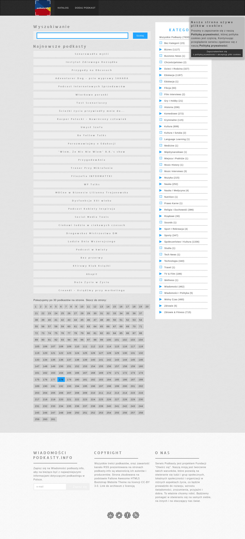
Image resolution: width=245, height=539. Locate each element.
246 (45, 412)
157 (117, 366)
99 (101, 339)
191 (53, 386)
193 (69, 386)
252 (93, 412)
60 (69, 326)
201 (133, 386)
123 (69, 353)
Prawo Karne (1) (173, 203)
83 (108, 333)
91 (49, 339)
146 (141, 359)
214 (125, 392)
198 (109, 386)
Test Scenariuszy (92, 102)
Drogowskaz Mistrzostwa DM (92, 233)
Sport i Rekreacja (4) (176, 229)
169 (101, 372)
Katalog (63, 8)
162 (45, 372)
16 (121, 306)
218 (45, 399)
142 (109, 359)
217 (37, 399)
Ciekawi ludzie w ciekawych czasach (92, 225)
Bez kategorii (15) (174, 43)
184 (109, 379)
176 (45, 379)
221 (69, 399)
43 (69, 319)
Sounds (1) (170, 222)
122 (61, 353)
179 (69, 379)
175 (37, 379)
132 (141, 353)
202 (141, 386)
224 (93, 399)
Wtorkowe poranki (92, 94)
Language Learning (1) (177, 139)
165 (69, 372)
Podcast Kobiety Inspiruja (92, 208)
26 (69, 313)
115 (117, 346)
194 (77, 386)
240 (109, 406)
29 (88, 313)
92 (56, 339)
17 (127, 306)
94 (69, 339)
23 (49, 313)
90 (43, 339)
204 (45, 392)
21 (36, 313)
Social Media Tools (92, 217)
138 (77, 359)
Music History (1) (173, 165)
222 (77, 399)
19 (140, 306)
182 (93, 379)
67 (114, 326)
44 (75, 319)
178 (61, 379)
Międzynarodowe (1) (175, 152)
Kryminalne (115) (174, 120)
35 (127, 313)
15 (114, 306)
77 (69, 333)
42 (62, 319)
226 (109, 399)
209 (85, 392)
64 (95, 326)
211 (101, 392)
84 (114, 333)
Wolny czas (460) (174, 299)
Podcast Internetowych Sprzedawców (92, 86)
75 (56, 333)
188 (141, 379)
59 (62, 326)
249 (69, 412)
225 (101, 399)
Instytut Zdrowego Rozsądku (92, 62)
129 (117, 353)
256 (125, 412)
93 (62, 339)
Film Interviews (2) (174, 94)
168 (93, 372)
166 (77, 372)
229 (133, 399)
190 (45, 386)
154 (93, 366)
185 (117, 379)
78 (75, 333)
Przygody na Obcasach (92, 70)
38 (36, 319)
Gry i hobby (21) (173, 101)
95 (75, 339)
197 (101, 386)
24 (56, 313)
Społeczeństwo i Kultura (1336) (182, 242)
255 (117, 412)
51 (121, 319)
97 (88, 339)
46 (88, 319)
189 (37, 386)
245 (37, 412)
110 (77, 346)
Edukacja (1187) (173, 75)
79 (82, 333)
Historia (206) (172, 107)
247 (53, 412)
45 (82, 319)
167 (85, 372)
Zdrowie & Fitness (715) (177, 312)
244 (141, 406)
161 (37, 372)
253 (101, 412)
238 (93, 406)
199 (117, 386)
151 (69, 366)
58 (56, 326)
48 (101, 319)
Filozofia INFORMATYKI (92, 176)
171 (117, 372)
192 (61, 386)
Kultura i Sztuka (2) (175, 133)
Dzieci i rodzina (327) (176, 69)
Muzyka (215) (172, 177)
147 (37, 366)
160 (141, 366)
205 (53, 392)
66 (108, 326)
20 (147, 306)
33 (114, 313)
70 (134, 326)
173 (133, 372)
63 (88, 326)
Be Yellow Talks (92, 135)
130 (125, 353)
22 (43, 313)
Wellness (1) (171, 280)
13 (101, 306)
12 (94, 306)
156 (109, 366)
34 (121, 313)
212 (109, 392)
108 (61, 346)
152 (77, 366)
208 (77, 392)
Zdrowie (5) (170, 306)
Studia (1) (169, 248)
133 (37, 359)
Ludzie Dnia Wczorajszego (92, 241)
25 (62, 313)
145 (133, 359)
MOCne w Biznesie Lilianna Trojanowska (92, 192)
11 (88, 306)
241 (117, 406)
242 (125, 406)
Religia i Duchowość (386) (179, 209)
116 (125, 346)
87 (134, 333)
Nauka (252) (171, 184)
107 (53, 346)
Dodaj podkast (85, 8)
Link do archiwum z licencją (117, 486)
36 (134, 313)
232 (45, 406)
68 (121, 326)
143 (117, 359)
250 (77, 412)
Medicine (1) (171, 145)
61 (75, 326)
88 (140, 333)
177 (53, 379)
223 (85, 399)
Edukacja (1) (171, 81)
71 (140, 326)
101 (117, 339)
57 (49, 326)
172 (125, 372)
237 (85, 406)
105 (37, 346)
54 (140, 319)
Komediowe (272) (174, 113)
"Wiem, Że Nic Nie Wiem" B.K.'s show (92, 151)
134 (45, 359)
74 (49, 333)
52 (127, 319)
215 (133, 392)
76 (62, 333)
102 (125, 339)
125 (85, 353)
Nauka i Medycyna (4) (176, 190)
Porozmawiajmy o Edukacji (92, 143)
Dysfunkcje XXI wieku (92, 200)
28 (82, 313)
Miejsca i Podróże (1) (176, 158)
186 (125, 379)
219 (53, 399)
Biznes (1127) (172, 49)
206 (61, 392)
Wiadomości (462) (174, 286)
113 (101, 346)
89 (36, 339)
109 (69, 346)
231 (37, 406)
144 (125, 359)
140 (93, 359)
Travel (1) (169, 267)
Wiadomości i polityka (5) (178, 293)
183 (101, 379)
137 (69, 359)
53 (134, 319)
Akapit (92, 274)
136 (61, 359)
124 (77, 353)
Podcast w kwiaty (92, 249)
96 (82, 339)
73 (43, 333)
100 (109, 339)
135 (53, 359)
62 (82, 326)
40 (49, 319)
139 (85, 359)
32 (108, 313)
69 (127, 326)
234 (61, 406)
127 (101, 353)
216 (141, 392)
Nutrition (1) (171, 197)
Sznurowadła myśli (92, 54)
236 (77, 406)
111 (85, 346)
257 (133, 412)
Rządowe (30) (172, 216)
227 (117, 399)
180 (77, 379)
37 (140, 313)
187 (133, 379)
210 (93, 392)
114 (109, 346)
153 (85, 366)
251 (85, 412)
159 (133, 366)
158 (125, 366)
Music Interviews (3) (175, 171)
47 (95, 319)
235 (69, 406)
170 (109, 372)
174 (141, 372)
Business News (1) (174, 56)
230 (141, 399)
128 (109, 353)
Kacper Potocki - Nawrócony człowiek (92, 119)
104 (141, 339)
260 (45, 419)
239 (101, 406)
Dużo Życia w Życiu (92, 282)
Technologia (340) (174, 261)
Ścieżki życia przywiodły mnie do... (92, 111)
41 (56, 319)
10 (81, 306)
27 (75, 313)
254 (109, 412)
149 (53, 366)
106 (45, 346)
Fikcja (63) (170, 88)
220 (61, 399)
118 (141, 346)
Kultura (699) (171, 126)
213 (117, 392)
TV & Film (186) (173, 274)
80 (88, 333)
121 (53, 353)
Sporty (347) (171, 235)
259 (37, 419)
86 (127, 333)
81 (95, 333)
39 (43, 319)
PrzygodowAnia (92, 159)
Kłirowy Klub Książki (92, 265)
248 (61, 412)
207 (69, 392)
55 (36, 326)
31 (101, 313)
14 (108, 306)
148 (45, 366)
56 (43, 326)
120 (45, 353)
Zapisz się (78, 486)
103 (133, 339)
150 (61, 366)
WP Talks (92, 184)
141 (101, 359)
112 (93, 346)
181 (85, 379)
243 (133, 406)
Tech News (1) (172, 254)
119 (37, 353)
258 (141, 412)
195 (85, 386)
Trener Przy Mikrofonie (92, 168)
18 (134, 306)
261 (53, 419)
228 (125, 399)
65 (101, 326)
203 (37, 392)
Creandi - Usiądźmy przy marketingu (92, 290)
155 (101, 366)
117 (133, 346)
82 (101, 333)
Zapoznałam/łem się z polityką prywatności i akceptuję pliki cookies (217, 53)
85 (121, 333)
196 (93, 386)
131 (133, 353)
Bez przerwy (92, 257)
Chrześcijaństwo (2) (175, 62)
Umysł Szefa (92, 127)
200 (125, 386)
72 (36, 333)
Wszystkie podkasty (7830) (174, 37)
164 (61, 372)
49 (108, 319)
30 (95, 313)
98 (95, 339)
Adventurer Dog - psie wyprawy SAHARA (92, 78)
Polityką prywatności (205, 34)
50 (114, 319)
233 (53, 406)
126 (93, 353)
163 (53, 372)
